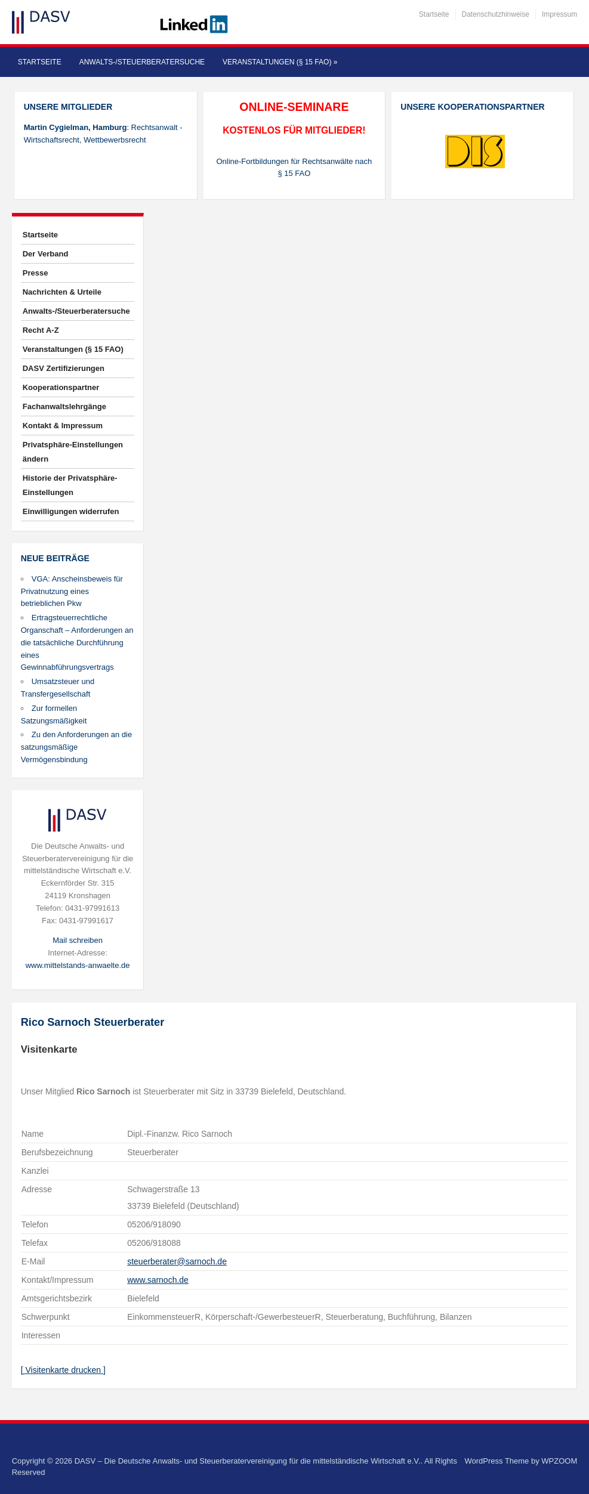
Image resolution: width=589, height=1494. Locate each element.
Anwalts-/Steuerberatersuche (142, 62)
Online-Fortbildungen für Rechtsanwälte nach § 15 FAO (294, 167)
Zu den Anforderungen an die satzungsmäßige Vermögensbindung (76, 747)
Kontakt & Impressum (63, 425)
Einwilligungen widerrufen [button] (71, 511)
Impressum (559, 14)
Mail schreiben (78, 940)
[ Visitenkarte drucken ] (63, 1370)
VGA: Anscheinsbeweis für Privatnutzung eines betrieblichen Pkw (72, 591)
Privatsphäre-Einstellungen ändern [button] (73, 451)
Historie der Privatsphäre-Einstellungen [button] (70, 485)
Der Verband (46, 253)
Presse (35, 272)
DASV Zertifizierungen (63, 368)
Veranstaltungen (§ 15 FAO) (280, 62)
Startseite (434, 14)
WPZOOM (559, 1460)
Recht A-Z (41, 330)
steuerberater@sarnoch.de (177, 1261)
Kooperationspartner (61, 387)
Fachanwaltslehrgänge (64, 406)
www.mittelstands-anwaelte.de (78, 965)
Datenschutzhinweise (495, 14)
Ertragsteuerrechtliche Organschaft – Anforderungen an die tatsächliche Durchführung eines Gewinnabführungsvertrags (77, 642)
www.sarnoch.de (158, 1280)
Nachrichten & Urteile (62, 291)
